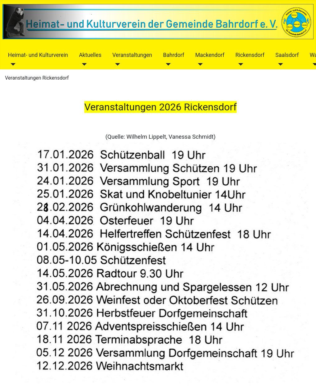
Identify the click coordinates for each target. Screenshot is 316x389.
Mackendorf (210, 55)
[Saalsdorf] (279, 64)
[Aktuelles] (83, 64)
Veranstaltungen (132, 55)
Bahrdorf (173, 55)
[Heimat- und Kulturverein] (12, 64)
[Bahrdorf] (167, 64)
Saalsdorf (287, 55)
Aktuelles (90, 55)
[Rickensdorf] (239, 64)
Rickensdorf (249, 55)
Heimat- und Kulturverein (38, 55)
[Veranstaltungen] (116, 64)
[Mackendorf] (199, 64)
